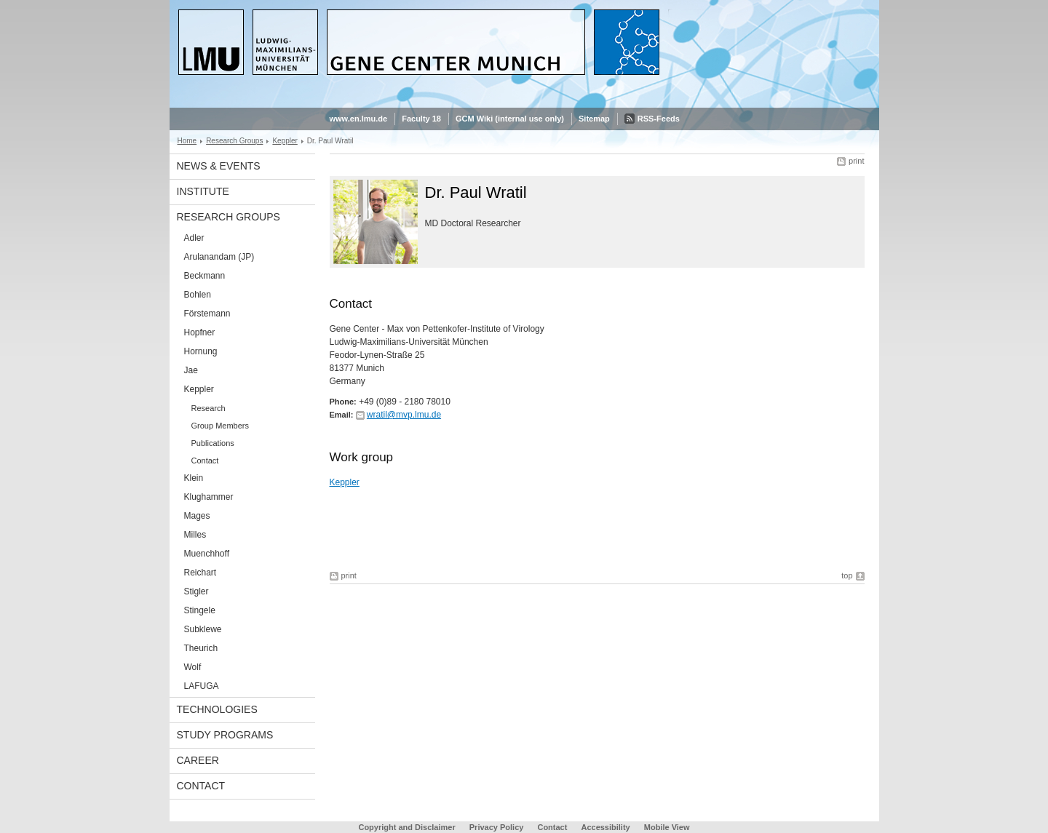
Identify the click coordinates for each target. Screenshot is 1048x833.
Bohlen (197, 295)
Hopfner (199, 332)
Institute (203, 191)
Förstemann (207, 313)
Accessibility (606, 827)
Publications (212, 443)
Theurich (201, 648)
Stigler (196, 591)
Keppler (284, 141)
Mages (197, 516)
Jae (191, 370)
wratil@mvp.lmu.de (404, 415)
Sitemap (594, 118)
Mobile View (667, 827)
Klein (194, 478)
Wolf (193, 667)
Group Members (220, 425)
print (856, 160)
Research (208, 408)
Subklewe (203, 629)
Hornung (201, 351)
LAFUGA (201, 686)
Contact (205, 460)
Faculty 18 (421, 118)
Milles (195, 535)
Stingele (199, 610)
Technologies (217, 709)
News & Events (219, 166)
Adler (194, 238)
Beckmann (205, 276)
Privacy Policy (496, 827)
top (846, 575)
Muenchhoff (207, 554)
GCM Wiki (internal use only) (510, 118)
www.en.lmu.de (359, 118)
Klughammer (209, 497)
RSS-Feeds (659, 118)
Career (198, 760)
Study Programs (225, 735)
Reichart (200, 572)
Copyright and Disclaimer (406, 827)
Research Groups (234, 141)
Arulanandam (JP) (219, 257)
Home (187, 141)
